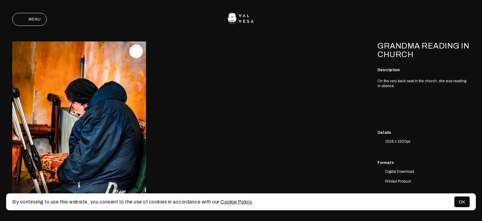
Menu (29, 19)
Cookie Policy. (236, 201)
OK (462, 201)
